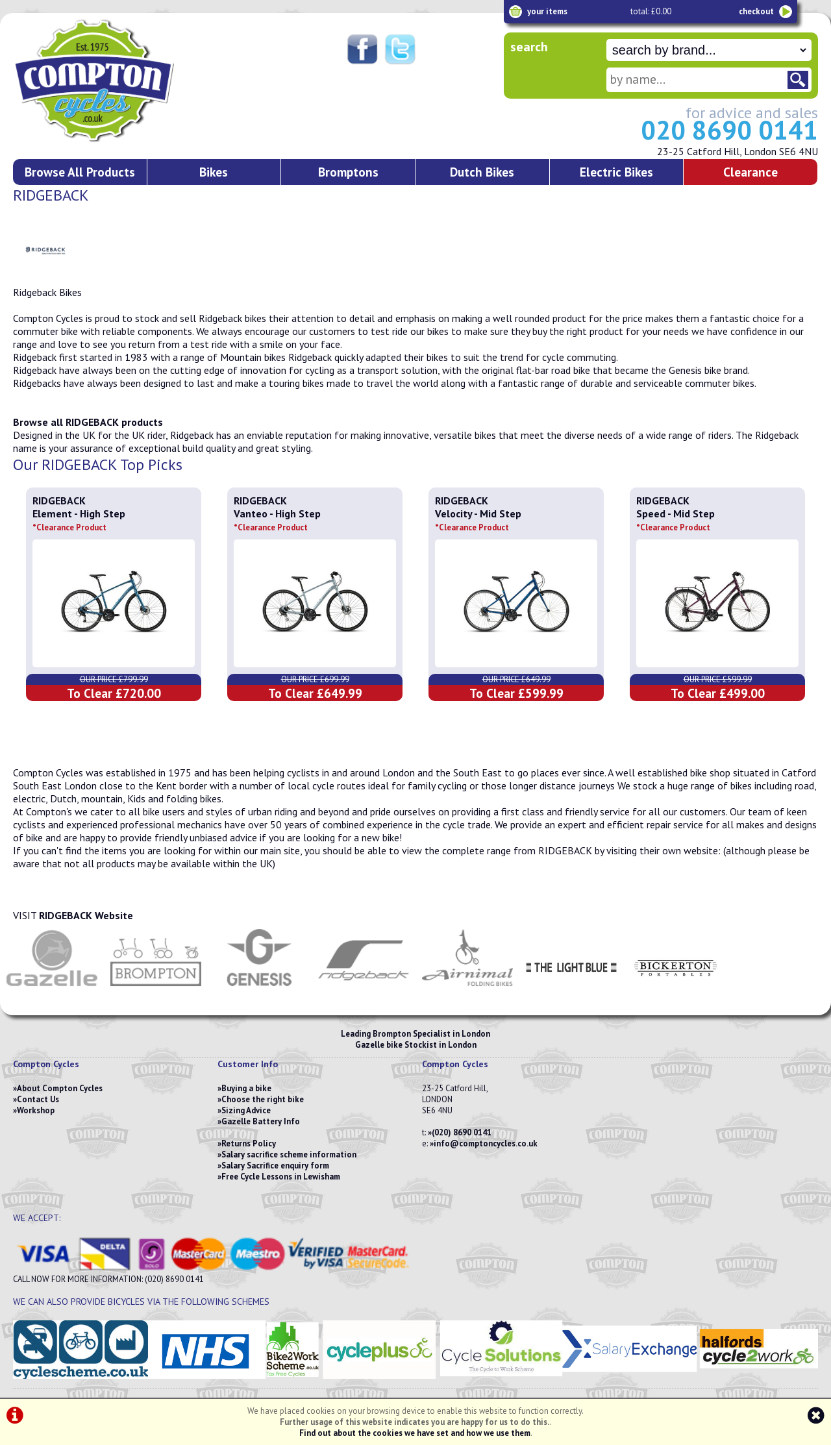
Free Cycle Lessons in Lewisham (280, 1176)
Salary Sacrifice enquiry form (275, 1165)
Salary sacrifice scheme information (288, 1154)
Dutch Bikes (482, 172)
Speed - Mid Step (675, 520)
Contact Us (38, 1099)
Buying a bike (246, 1088)
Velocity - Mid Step (478, 520)
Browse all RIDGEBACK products (88, 421)
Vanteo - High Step (277, 520)
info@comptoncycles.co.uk (486, 1143)
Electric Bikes (616, 172)
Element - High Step (78, 520)
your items (547, 11)
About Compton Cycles (60, 1088)
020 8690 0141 (729, 130)
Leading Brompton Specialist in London (415, 1033)
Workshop (36, 1110)
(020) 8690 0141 (461, 1132)
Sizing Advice (246, 1110)
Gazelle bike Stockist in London (416, 1044)
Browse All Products (80, 172)
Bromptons (348, 172)
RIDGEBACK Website (86, 915)
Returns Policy (248, 1143)
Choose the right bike (262, 1099)
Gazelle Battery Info (260, 1121)
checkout (756, 11)
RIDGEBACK (59, 500)
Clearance (750, 172)
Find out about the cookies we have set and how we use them (414, 1433)
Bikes (213, 172)
